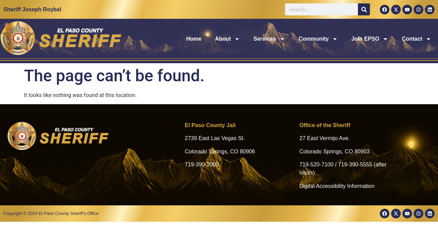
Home (193, 39)
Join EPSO (369, 39)
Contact (416, 39)
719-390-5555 (355, 164)
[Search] (364, 9)
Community (318, 39)
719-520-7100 (316, 164)
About (227, 39)
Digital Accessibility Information (337, 186)
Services (269, 39)
